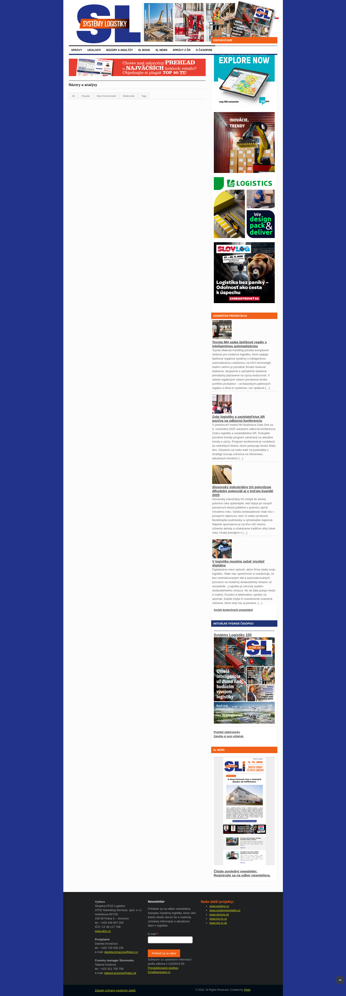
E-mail (153, 934)
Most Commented (106, 96)
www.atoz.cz (103, 931)
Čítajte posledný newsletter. (236, 871)
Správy (76, 50)
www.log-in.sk (218, 923)
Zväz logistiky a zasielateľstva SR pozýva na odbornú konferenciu (238, 418)
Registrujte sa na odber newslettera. (242, 875)
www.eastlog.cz (219, 906)
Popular (86, 96)
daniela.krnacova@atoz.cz (121, 952)
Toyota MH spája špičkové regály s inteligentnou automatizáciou (239, 344)
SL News (161, 50)
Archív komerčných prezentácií (233, 609)
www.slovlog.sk (219, 914)
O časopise (204, 50)
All (73, 96)
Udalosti (94, 50)
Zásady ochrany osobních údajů (115, 990)
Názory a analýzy (119, 50)
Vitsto (247, 989)
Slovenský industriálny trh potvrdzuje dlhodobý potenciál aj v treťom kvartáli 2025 (242, 491)
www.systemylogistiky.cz (225, 910)
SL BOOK (144, 50)
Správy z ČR (181, 50)
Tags (144, 96)
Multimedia (128, 96)
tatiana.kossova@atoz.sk (120, 973)
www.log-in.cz (218, 918)
